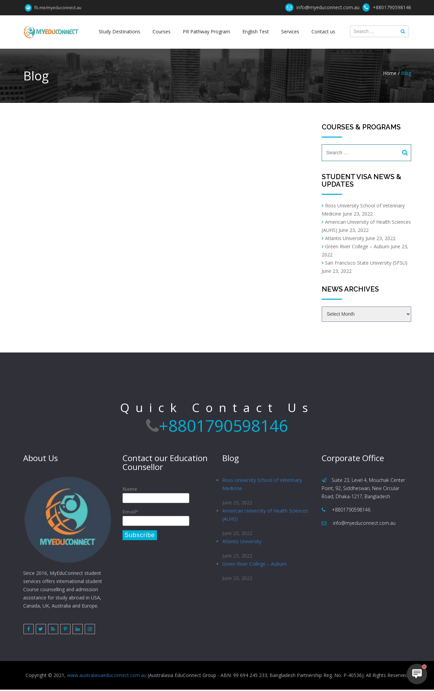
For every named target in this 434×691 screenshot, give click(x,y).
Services (289, 31)
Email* (156, 517)
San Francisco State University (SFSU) (366, 263)
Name (156, 494)
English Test (255, 31)
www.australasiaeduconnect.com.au (106, 676)
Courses (163, 31)
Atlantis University (344, 238)
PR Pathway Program (206, 31)
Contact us (322, 31)
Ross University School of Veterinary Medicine (262, 484)
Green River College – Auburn (357, 246)
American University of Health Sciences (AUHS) (265, 515)
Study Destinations (121, 31)
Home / (391, 73)
